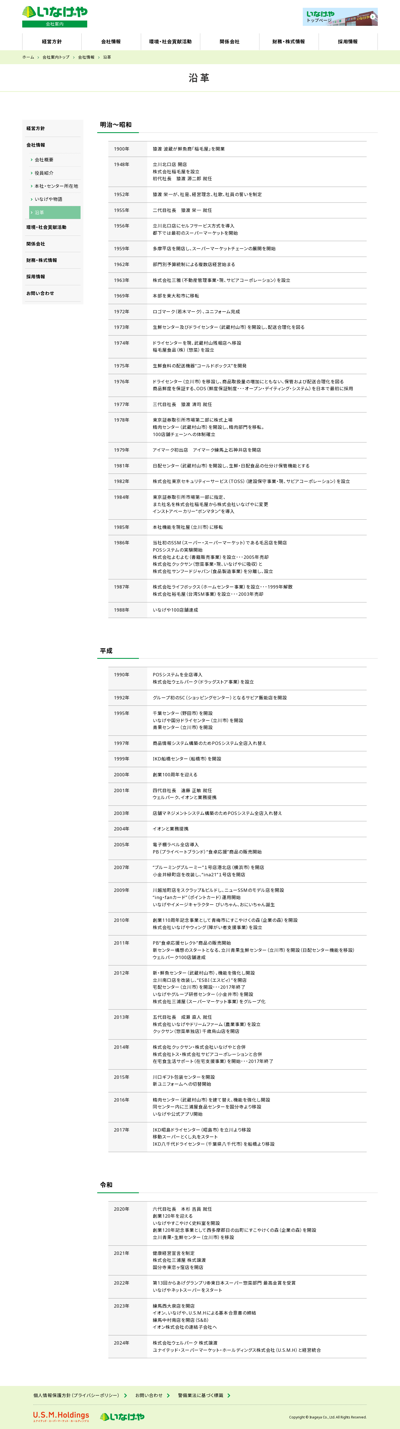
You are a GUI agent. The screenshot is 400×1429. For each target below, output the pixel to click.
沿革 (39, 212)
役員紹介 (44, 173)
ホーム (28, 57)
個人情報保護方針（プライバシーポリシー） (76, 1395)
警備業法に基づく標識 (200, 1395)
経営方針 (35, 128)
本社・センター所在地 (56, 186)
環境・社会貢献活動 (46, 227)
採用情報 (35, 277)
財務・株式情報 (41, 260)
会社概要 (44, 160)
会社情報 (86, 57)
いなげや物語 (48, 199)
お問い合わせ (40, 293)
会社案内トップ (56, 57)
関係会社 (35, 244)
